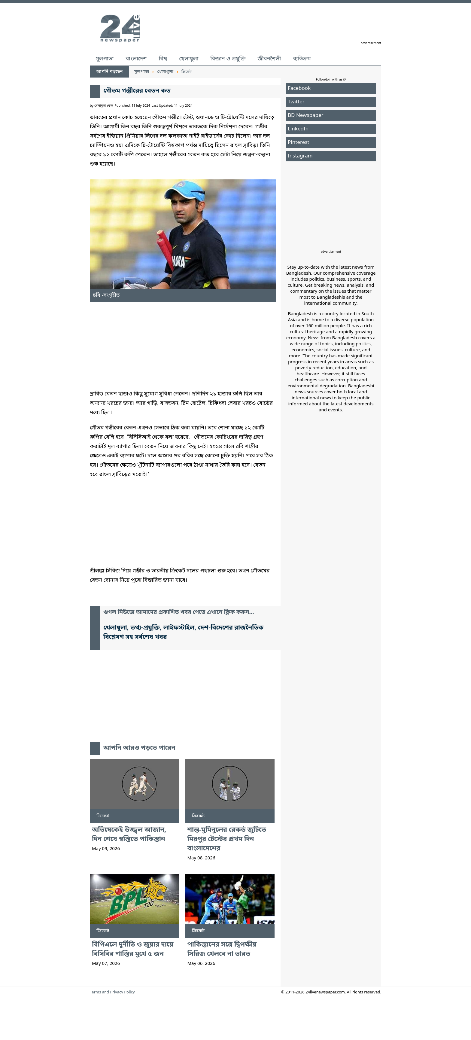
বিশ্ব (163, 59)
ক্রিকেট (102, 816)
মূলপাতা (105, 59)
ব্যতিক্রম (302, 59)
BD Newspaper (306, 115)
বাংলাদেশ (136, 59)
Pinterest (298, 142)
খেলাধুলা (188, 59)
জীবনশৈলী (269, 59)
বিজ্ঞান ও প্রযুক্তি (228, 59)
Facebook (299, 88)
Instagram (300, 156)
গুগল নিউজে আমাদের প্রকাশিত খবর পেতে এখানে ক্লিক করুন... (178, 612)
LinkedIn (298, 129)
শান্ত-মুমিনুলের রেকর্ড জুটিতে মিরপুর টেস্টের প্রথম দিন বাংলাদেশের (226, 839)
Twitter (296, 102)
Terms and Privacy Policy (112, 992)
